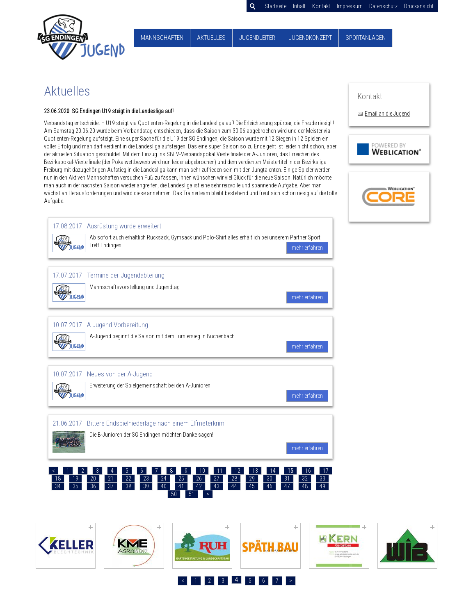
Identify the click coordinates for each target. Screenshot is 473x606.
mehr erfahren (307, 247)
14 (273, 470)
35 (75, 486)
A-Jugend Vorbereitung (117, 325)
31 (287, 478)
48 (305, 486)
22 (128, 478)
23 (146, 478)
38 (128, 486)
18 (58, 478)
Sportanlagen (365, 37)
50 (174, 494)
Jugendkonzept (310, 37)
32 (305, 478)
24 (164, 478)
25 (181, 478)
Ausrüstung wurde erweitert (124, 226)
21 (111, 478)
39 (146, 486)
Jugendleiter (257, 37)
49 (322, 486)
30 (269, 478)
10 (202, 470)
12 (237, 470)
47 (287, 486)
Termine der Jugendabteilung (126, 275)
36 (93, 486)
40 (164, 486)
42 (199, 486)
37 (111, 486)
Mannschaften (162, 37)
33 (322, 478)
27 (216, 478)
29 (252, 478)
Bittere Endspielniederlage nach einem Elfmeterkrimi (156, 423)
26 (199, 478)
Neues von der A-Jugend (120, 374)
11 (220, 470)
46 (269, 486)
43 (216, 486)
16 (308, 470)
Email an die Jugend (387, 113)
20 (93, 478)
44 (234, 486)
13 (255, 470)
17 (326, 470)
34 (58, 486)
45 (252, 486)
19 (75, 478)
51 (191, 494)
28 (234, 478)
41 (181, 486)
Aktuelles (211, 37)
